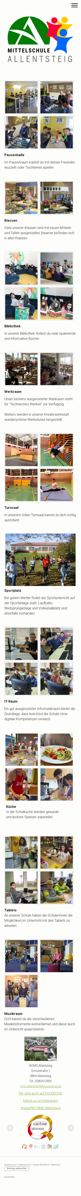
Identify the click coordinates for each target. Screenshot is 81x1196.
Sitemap (55, 1164)
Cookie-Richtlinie (41, 1164)
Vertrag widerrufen (17, 1168)
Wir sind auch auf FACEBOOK (40, 1093)
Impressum (10, 1164)
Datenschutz (24, 1164)
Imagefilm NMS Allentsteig (41, 1108)
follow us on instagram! (40, 1101)
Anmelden (9, 1177)
